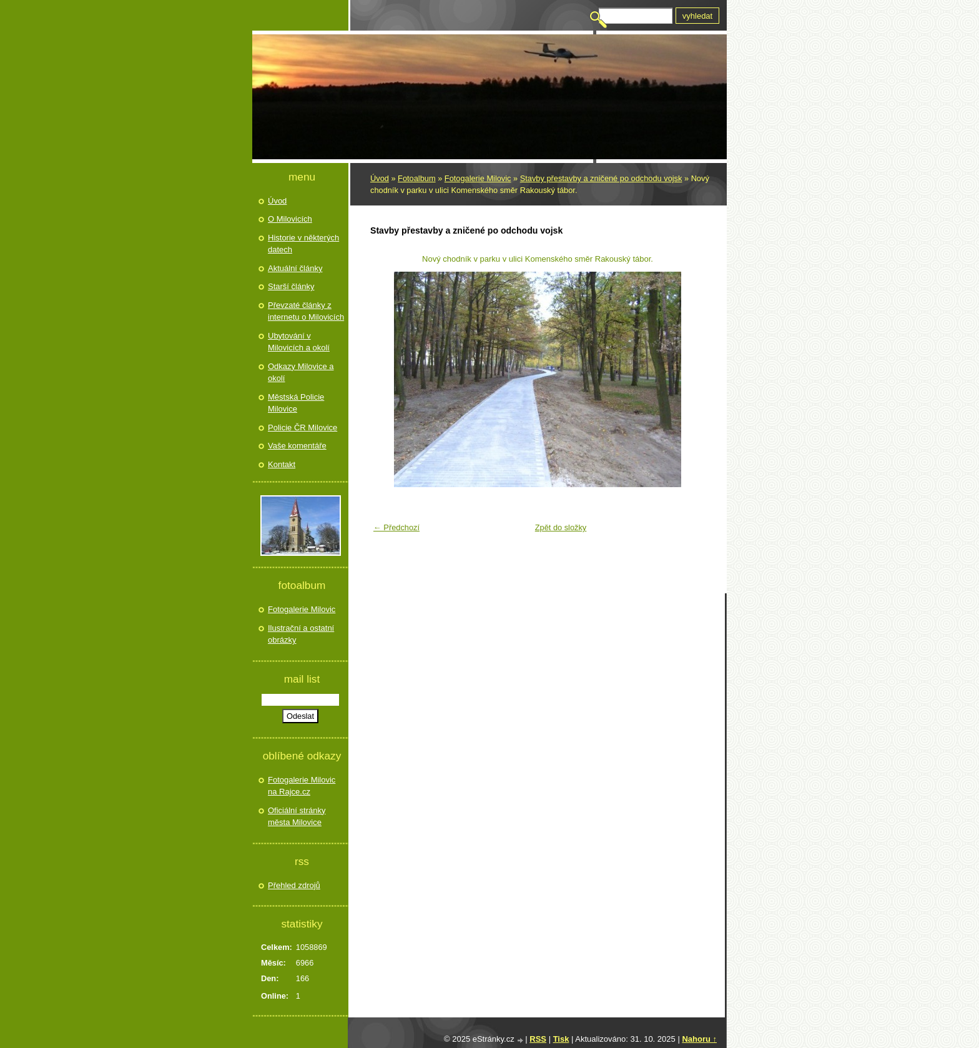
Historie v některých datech (303, 244)
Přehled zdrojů (294, 885)
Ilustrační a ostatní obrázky (301, 634)
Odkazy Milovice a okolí (300, 372)
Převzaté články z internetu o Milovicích (306, 311)
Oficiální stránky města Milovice (296, 817)
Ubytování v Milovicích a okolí (299, 342)
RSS (537, 1039)
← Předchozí (396, 527)
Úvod (379, 178)
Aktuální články (295, 268)
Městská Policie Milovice (296, 403)
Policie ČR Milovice (302, 427)
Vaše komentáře (297, 445)
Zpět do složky (561, 527)
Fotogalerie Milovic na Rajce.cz (301, 786)
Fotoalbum (416, 178)
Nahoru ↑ (699, 1039)
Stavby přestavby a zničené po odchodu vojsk (601, 178)
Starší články (291, 286)
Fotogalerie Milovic (478, 178)
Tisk (561, 1039)
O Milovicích (290, 219)
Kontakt (281, 464)
